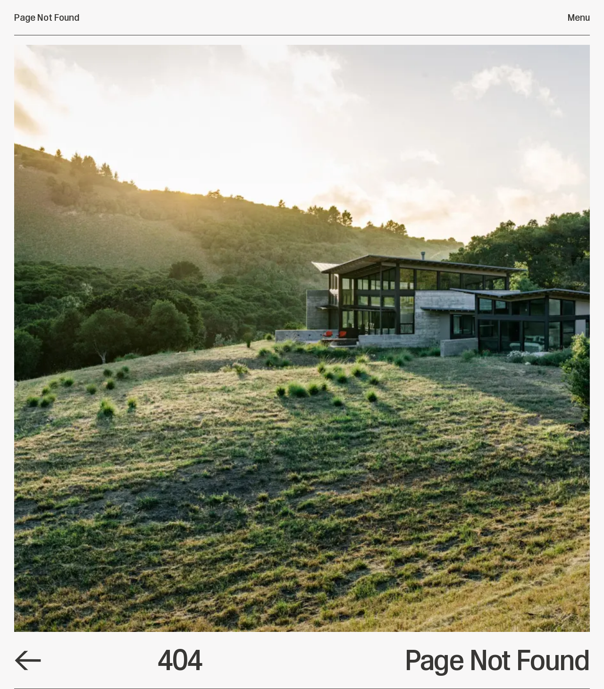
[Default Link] (28, 660)
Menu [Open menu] (579, 17)
